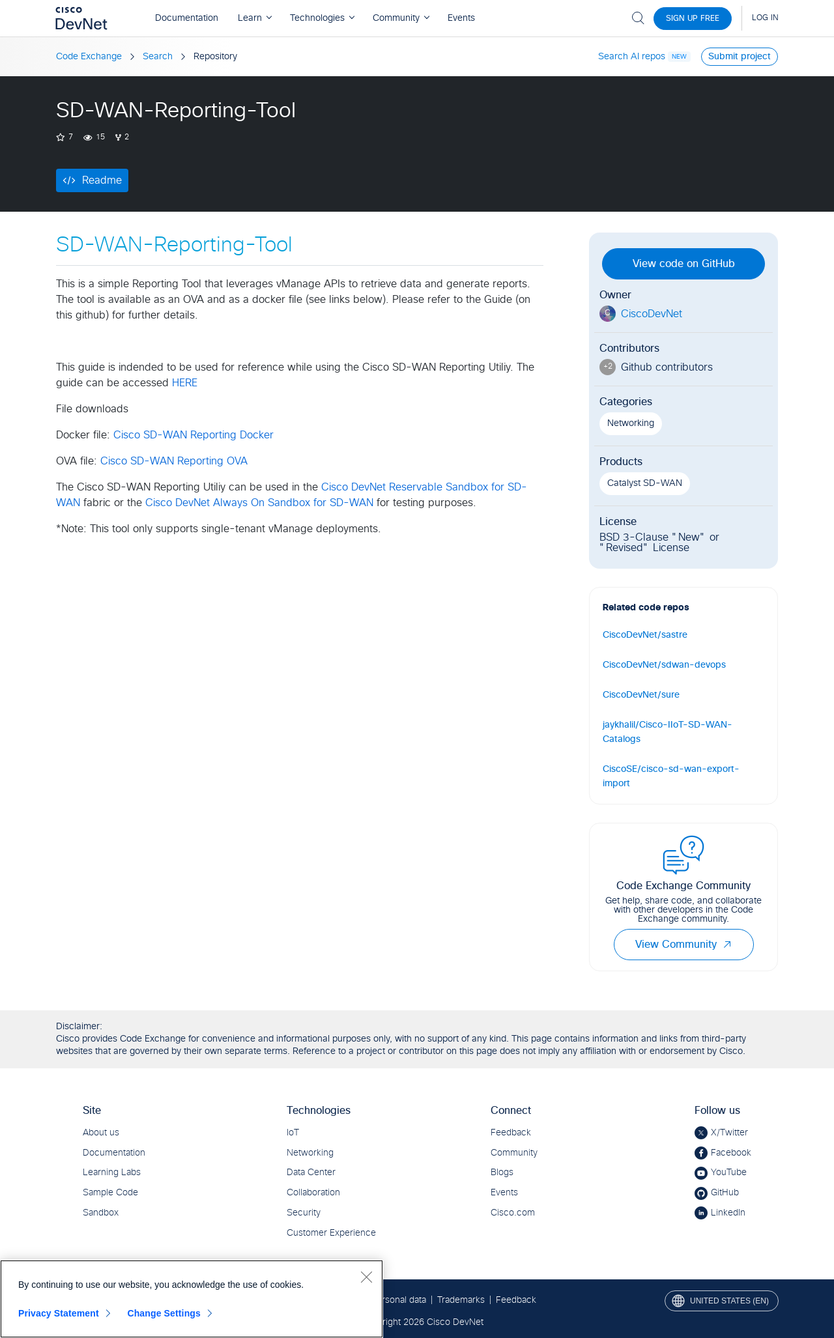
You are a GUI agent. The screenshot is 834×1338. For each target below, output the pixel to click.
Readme (102, 180)
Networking (630, 423)
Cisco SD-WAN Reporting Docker (193, 435)
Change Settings (164, 1313)
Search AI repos (631, 56)
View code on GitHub (684, 264)
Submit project (739, 56)
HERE (184, 383)
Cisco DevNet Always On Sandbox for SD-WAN (259, 503)
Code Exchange (89, 56)
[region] (191, 1299)
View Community (683, 944)
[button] (727, 944)
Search (158, 56)
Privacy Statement (58, 1313)
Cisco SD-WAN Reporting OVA (174, 461)
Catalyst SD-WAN (644, 483)
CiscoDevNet (651, 314)
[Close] (366, 1276)
